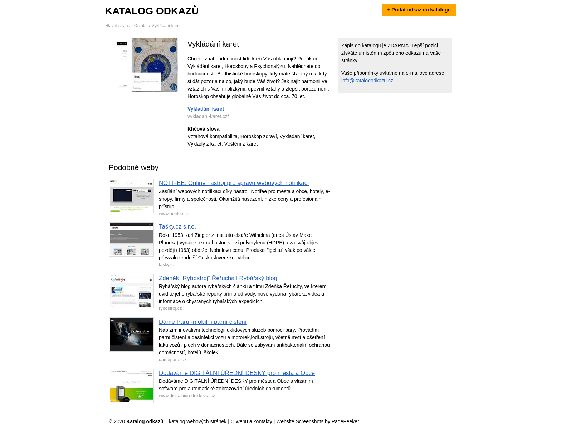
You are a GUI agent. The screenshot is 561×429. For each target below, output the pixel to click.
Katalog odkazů (152, 10)
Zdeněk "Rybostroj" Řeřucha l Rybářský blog (218, 278)
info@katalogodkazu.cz (367, 80)
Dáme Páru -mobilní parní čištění (203, 321)
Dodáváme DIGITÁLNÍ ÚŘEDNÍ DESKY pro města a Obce (237, 373)
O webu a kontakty (251, 421)
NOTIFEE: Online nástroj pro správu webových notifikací (234, 183)
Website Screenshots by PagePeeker (317, 421)
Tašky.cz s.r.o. (177, 226)
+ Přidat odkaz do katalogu (419, 10)
